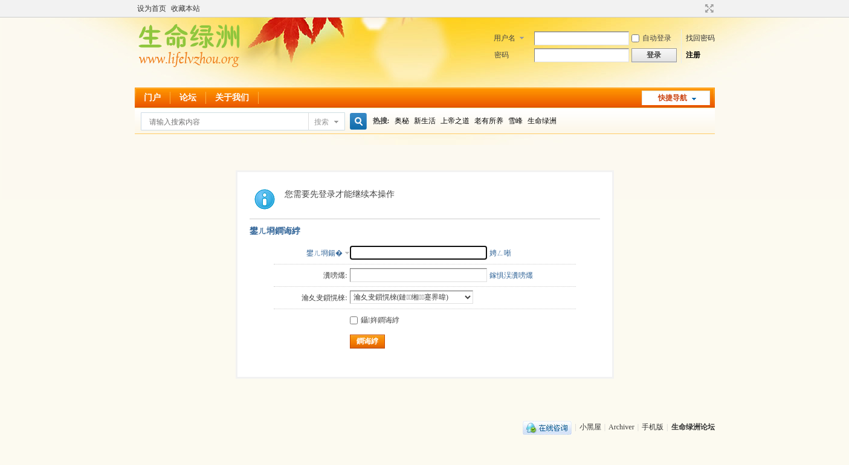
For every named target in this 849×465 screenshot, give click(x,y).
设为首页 (151, 8)
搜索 (321, 122)
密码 (501, 55)
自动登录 (651, 38)
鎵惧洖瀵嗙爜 (511, 275)
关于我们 (232, 97)
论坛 (187, 97)
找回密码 (700, 38)
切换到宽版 (708, 8)
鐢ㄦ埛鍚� (324, 253)
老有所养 (488, 121)
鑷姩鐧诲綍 (374, 320)
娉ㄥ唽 (500, 253)
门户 (152, 97)
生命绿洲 (542, 121)
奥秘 (402, 121)
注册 (693, 55)
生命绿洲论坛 (693, 427)
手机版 (652, 427)
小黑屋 (590, 427)
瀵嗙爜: (335, 275)
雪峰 (515, 121)
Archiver (621, 427)
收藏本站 (185, 8)
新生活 (425, 121)
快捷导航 (672, 98)
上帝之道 (455, 121)
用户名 (504, 38)
